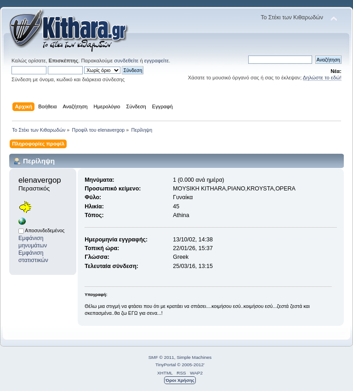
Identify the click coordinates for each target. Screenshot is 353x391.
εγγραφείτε (156, 60)
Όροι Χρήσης (179, 380)
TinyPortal (165, 364)
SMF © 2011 (161, 357)
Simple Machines (193, 357)
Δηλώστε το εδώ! (322, 77)
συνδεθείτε (126, 60)
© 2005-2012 (190, 364)
